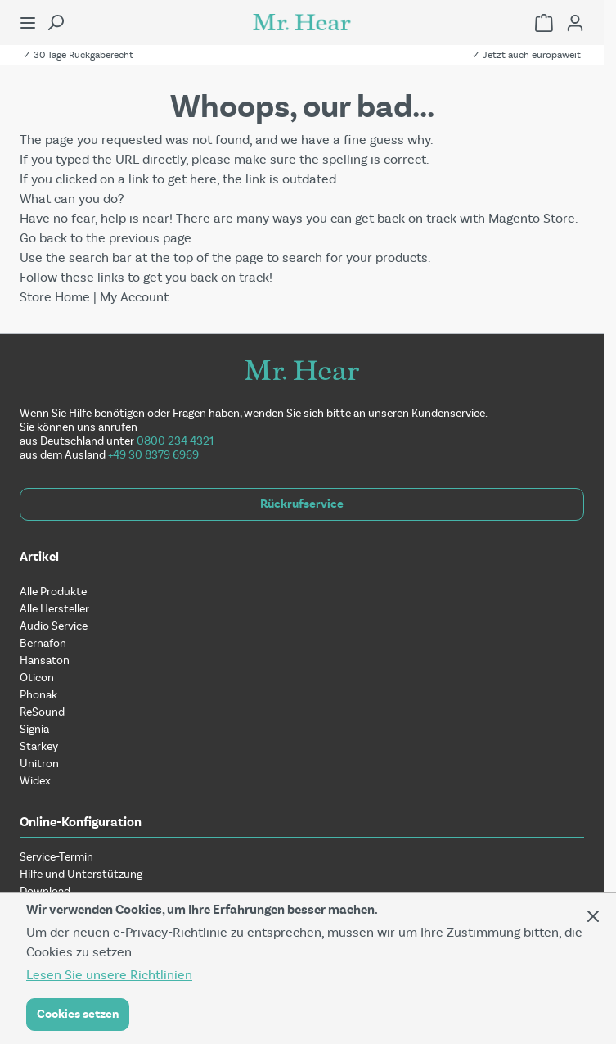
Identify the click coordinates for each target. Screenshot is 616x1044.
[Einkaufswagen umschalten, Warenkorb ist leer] (544, 23)
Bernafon (43, 643)
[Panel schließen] (593, 916)
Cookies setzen (78, 1014)
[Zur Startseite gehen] (302, 22)
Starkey (39, 746)
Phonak (38, 695)
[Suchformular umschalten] (55, 22)
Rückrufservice (302, 504)
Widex (35, 781)
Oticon (37, 678)
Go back (43, 238)
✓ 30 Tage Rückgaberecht (78, 55)
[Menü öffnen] (27, 23)
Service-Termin (56, 857)
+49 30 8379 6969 (153, 455)
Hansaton (45, 660)
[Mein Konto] (575, 23)
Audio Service (54, 626)
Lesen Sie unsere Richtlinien (109, 975)
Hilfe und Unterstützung (81, 874)
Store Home (55, 297)
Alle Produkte (53, 592)
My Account (134, 297)
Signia (34, 729)
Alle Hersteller (54, 609)
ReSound (42, 712)
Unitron (39, 764)
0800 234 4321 (175, 441)
